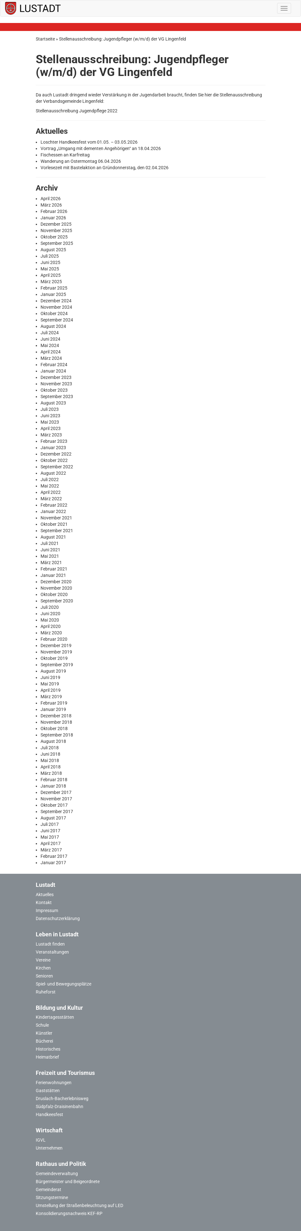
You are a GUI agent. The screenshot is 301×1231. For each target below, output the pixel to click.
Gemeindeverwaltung (57, 1173)
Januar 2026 (53, 217)
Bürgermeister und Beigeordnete (68, 1181)
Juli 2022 (50, 479)
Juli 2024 (50, 332)
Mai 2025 (50, 268)
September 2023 (57, 396)
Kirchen (43, 967)
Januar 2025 (53, 294)
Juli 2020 (50, 607)
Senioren (44, 975)
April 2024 (51, 351)
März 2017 (51, 849)
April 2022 (51, 492)
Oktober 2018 (54, 728)
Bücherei (44, 1041)
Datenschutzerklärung (58, 918)
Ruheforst (46, 991)
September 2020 (57, 600)
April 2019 (51, 690)
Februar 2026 (54, 211)
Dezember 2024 (56, 300)
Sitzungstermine (52, 1197)
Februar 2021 (54, 568)
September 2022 (57, 466)
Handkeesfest (49, 1114)
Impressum (47, 910)
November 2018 (56, 722)
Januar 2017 (53, 862)
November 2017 (56, 798)
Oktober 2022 (54, 460)
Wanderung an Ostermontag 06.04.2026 (81, 161)
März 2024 (51, 358)
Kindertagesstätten (55, 1017)
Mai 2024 (50, 345)
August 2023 (53, 402)
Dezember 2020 (56, 581)
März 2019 (51, 696)
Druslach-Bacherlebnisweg (62, 1098)
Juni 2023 (50, 415)
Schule (42, 1025)
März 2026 (51, 205)
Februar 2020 (54, 639)
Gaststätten (48, 1090)
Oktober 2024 (54, 313)
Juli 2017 (50, 824)
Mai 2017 (50, 837)
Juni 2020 (50, 613)
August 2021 (53, 537)
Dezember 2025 (56, 224)
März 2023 (51, 434)
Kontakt (44, 902)
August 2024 (53, 326)
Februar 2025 (54, 288)
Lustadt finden (50, 944)
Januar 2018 (53, 786)
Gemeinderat (48, 1189)
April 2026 (51, 198)
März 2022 (51, 498)
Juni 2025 (50, 262)
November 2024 (56, 307)
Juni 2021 (50, 549)
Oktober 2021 (54, 524)
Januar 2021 (53, 575)
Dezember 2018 (56, 715)
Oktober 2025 (54, 236)
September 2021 (57, 530)
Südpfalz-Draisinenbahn (59, 1106)
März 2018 (51, 773)
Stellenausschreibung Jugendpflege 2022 (76, 110)
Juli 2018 (50, 747)
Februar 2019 (54, 703)
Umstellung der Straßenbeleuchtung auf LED (79, 1205)
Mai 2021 (50, 556)
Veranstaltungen (52, 952)
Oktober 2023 (54, 390)
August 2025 (53, 249)
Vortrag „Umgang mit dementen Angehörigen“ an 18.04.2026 (101, 148)
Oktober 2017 (54, 805)
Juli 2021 (50, 543)
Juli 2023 (50, 409)
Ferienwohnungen (53, 1082)
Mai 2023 (50, 422)
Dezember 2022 (56, 454)
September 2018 (57, 734)
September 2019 (57, 664)
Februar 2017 (54, 856)
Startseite (45, 39)
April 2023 (51, 428)
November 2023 (56, 383)
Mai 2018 (50, 760)
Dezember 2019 (56, 645)
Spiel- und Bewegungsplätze (63, 983)
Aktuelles (45, 894)
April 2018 (51, 766)
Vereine (43, 960)
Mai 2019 (50, 683)
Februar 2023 (54, 441)
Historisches (48, 1049)
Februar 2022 (54, 505)
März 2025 (51, 281)
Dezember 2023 (56, 377)
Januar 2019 (53, 709)
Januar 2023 (53, 447)
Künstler (44, 1033)
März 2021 (51, 562)
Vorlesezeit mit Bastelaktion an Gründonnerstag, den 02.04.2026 (105, 167)
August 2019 (53, 671)
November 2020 (56, 588)
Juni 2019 (50, 677)
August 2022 (53, 473)
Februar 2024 (54, 364)
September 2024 (57, 319)
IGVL (41, 1140)
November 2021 (56, 517)
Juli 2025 (50, 256)
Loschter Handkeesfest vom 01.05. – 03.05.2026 (89, 142)
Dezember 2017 (56, 792)
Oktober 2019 (54, 658)
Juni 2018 (50, 754)
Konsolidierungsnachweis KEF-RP (69, 1213)
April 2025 (51, 275)
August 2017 (53, 817)
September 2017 (57, 811)
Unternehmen (49, 1148)
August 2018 (53, 741)
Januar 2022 (53, 511)
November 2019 (56, 651)
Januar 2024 (53, 371)
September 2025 (57, 243)
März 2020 (51, 632)
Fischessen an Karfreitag (65, 154)
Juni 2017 (50, 830)
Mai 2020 (50, 620)
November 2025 (56, 230)
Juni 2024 (50, 339)
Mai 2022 (50, 485)
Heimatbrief (47, 1057)
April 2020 (51, 626)
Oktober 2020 (54, 594)
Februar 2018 (54, 779)
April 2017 (51, 843)
